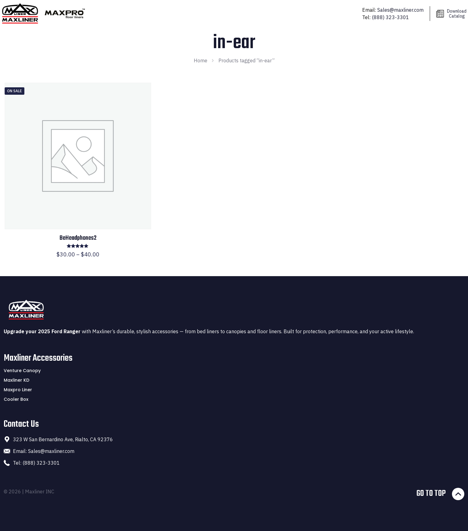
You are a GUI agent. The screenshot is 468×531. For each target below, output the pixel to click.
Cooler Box (16, 399)
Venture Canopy (22, 370)
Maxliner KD (16, 380)
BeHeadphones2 (78, 238)
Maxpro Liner (18, 390)
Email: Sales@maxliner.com (43, 451)
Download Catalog (456, 13)
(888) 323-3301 (390, 17)
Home (200, 60)
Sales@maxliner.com (400, 10)
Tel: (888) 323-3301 (36, 463)
